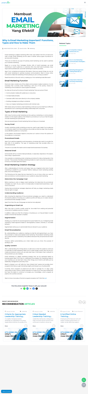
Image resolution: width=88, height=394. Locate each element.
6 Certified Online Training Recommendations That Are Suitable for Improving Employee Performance (71, 315)
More (16, 326)
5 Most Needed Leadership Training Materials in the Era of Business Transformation (44, 315)
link (45, 278)
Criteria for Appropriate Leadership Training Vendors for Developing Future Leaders (15, 315)
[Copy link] (21, 288)
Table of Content (6, 391)
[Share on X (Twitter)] (36, 288)
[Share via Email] (30, 288)
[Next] (84, 302)
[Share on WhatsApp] (24, 288)
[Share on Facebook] (33, 288)
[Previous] (80, 302)
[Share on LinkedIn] (27, 288)
